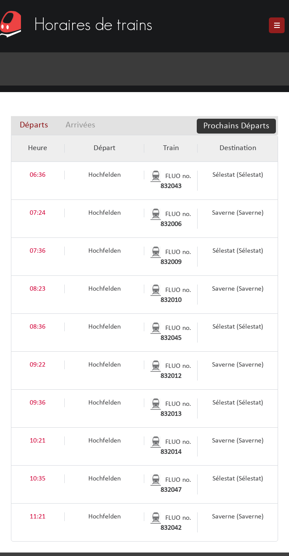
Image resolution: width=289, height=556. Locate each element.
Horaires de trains (93, 22)
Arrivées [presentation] (80, 125)
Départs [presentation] (34, 125)
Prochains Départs (236, 126)
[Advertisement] (137, 40)
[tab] (34, 125)
